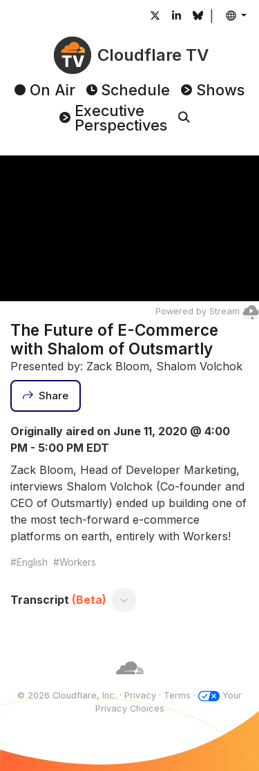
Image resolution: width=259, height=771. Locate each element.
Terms (177, 695)
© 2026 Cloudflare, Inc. (67, 695)
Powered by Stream (207, 311)
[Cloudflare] (129, 682)
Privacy (140, 695)
